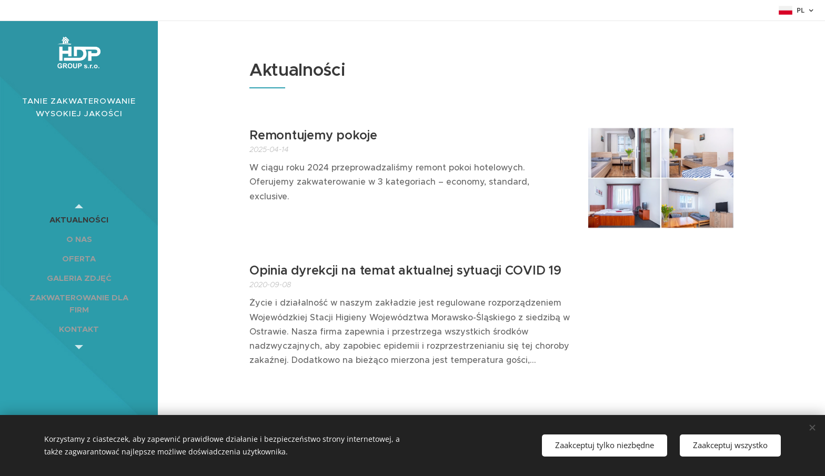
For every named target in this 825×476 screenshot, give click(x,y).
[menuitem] (79, 220)
